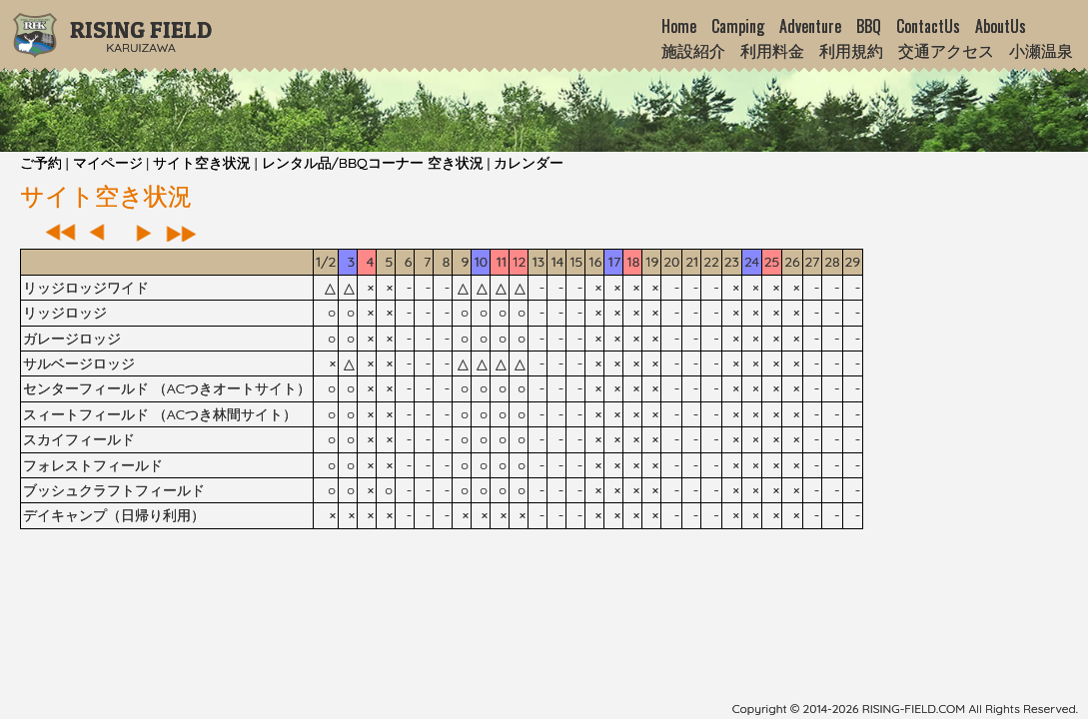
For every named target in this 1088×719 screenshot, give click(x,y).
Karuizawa (141, 40)
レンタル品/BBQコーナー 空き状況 (373, 163)
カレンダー (528, 163)
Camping (737, 26)
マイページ (108, 163)
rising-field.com (913, 708)
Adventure (810, 26)
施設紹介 (693, 50)
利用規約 (851, 50)
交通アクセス (946, 50)
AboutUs (1000, 26)
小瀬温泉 (1041, 50)
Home (678, 26)
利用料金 (772, 50)
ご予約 (41, 163)
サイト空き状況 (202, 163)
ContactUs (928, 26)
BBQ (868, 26)
